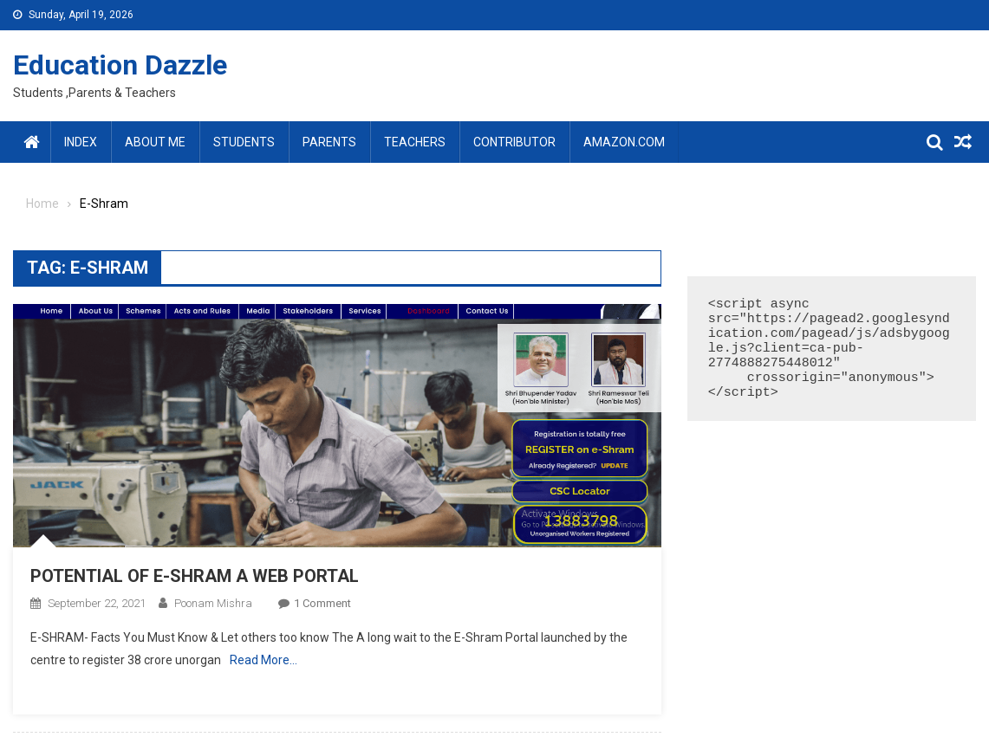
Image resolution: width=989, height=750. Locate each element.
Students (244, 142)
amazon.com (624, 142)
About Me (155, 142)
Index (80, 142)
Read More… (263, 660)
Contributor (514, 142)
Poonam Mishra (213, 603)
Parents (329, 142)
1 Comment (322, 603)
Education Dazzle (120, 64)
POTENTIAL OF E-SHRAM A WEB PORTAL (194, 576)
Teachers (415, 142)
